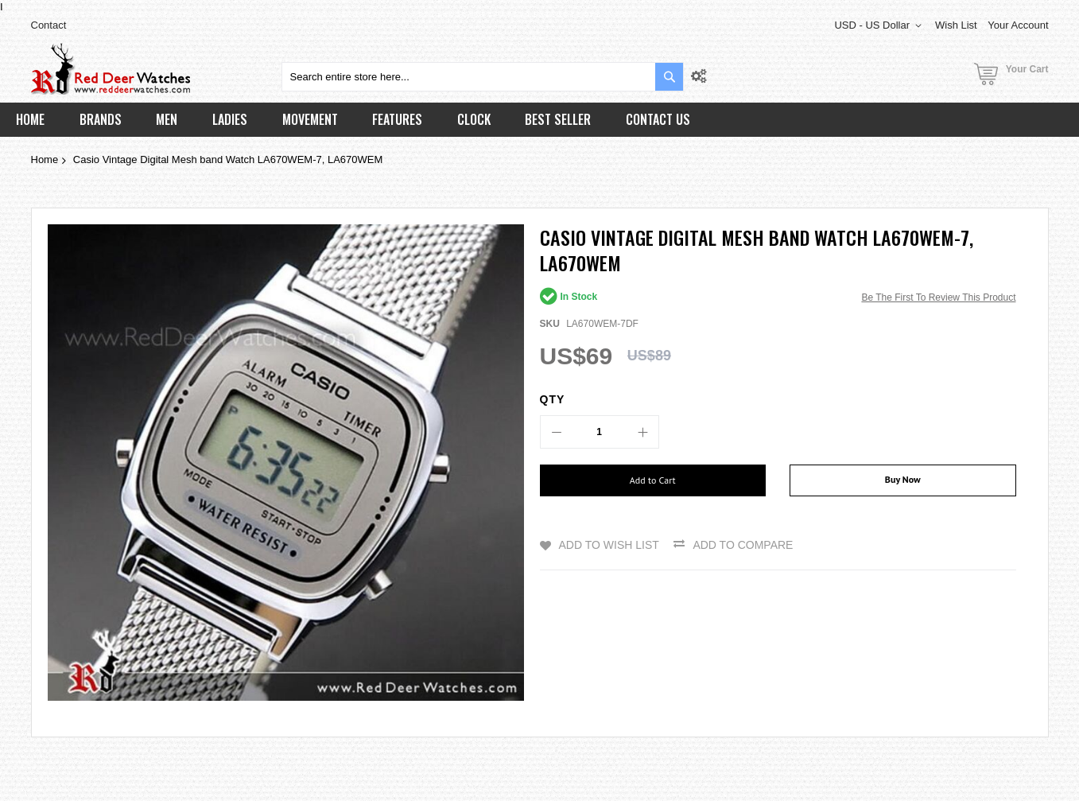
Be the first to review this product (938, 297)
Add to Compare (743, 545)
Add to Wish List (609, 545)
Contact (49, 25)
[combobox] (483, 77)
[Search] (669, 77)
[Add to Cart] (653, 480)
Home (45, 159)
